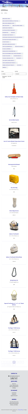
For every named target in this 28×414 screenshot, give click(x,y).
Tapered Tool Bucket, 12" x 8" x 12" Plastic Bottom (14, 304)
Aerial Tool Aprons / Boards (18, 25)
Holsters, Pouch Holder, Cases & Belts (10, 39)
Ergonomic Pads (6, 32)
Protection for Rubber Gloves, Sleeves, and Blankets (13, 53)
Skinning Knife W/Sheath (14, 164)
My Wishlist (14, 392)
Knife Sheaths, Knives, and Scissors (9, 44)
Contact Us (14, 394)
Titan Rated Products (18, 55)
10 (8, 364)
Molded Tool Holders (19, 46)
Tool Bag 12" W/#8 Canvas (14, 351)
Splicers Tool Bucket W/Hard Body (14, 257)
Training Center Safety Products (9, 65)
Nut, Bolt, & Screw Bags (7, 48)
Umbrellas (5, 67)
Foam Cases (13, 32)
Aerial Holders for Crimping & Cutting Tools (11, 20)
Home (2, 13)
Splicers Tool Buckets (7, 55)
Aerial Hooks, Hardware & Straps (9, 23)
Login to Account (14, 395)
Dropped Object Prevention (8, 27)
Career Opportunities (14, 385)
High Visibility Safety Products (9, 34)
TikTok (16, 378)
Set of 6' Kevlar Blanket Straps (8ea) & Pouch (14, 141)
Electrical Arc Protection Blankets (10, 30)
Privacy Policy (20, 409)
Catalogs (14, 387)
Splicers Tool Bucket (14, 234)
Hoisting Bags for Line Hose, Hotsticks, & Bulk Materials (13, 37)
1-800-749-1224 (14, 377)
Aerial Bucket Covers (7, 18)
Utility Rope (19, 65)
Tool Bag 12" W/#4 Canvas (14, 328)
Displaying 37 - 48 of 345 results (6, 77)
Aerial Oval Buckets (7, 25)
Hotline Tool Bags (7, 41)
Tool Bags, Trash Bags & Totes (9, 58)
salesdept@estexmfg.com (14, 376)
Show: (2, 71)
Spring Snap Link (14, 280)
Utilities (5, 13)
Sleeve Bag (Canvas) (14, 210)
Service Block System (14, 120)
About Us (14, 383)
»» (14, 364)
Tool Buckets (19, 58)
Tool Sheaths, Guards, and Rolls (9, 60)
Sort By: (16, 71)
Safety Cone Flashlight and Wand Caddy (14, 96)
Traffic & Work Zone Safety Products (10, 62)
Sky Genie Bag (14, 187)
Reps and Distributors (14, 386)
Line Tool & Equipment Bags (8, 46)
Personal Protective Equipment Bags (10, 51)
